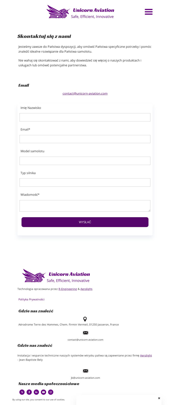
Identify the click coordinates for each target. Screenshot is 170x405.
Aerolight (86, 289)
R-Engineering (68, 289)
